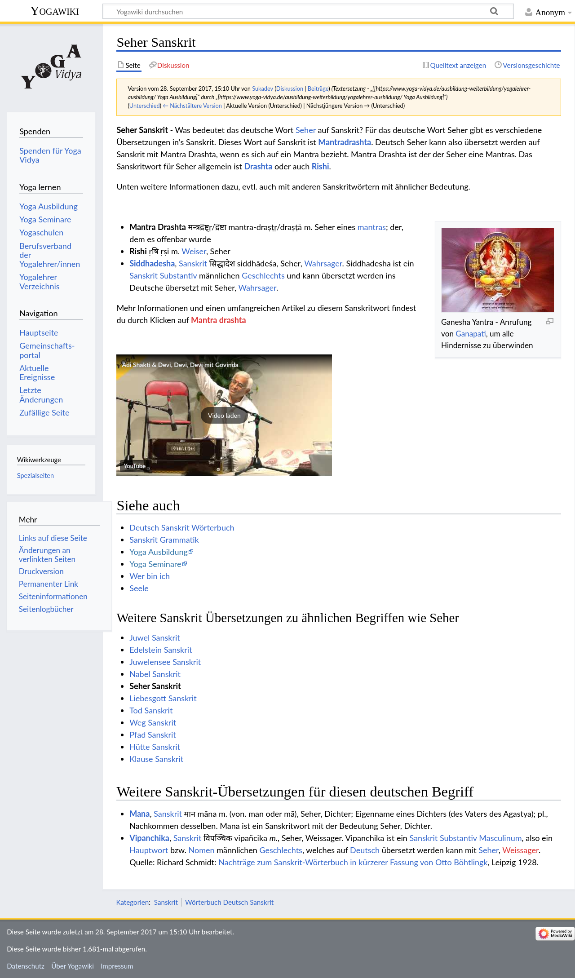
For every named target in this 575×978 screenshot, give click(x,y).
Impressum (117, 966)
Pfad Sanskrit (152, 734)
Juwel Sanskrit (154, 637)
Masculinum (500, 838)
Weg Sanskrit (152, 722)
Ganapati (471, 333)
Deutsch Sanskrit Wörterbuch (181, 527)
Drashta (258, 166)
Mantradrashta (344, 142)
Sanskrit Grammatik (164, 539)
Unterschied (144, 105)
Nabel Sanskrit (155, 674)
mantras (372, 227)
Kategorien (132, 902)
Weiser (193, 251)
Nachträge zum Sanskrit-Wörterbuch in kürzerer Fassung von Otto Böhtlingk (352, 862)
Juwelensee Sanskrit (165, 662)
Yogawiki (54, 11)
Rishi (320, 166)
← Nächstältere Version (192, 105)
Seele (138, 588)
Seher (306, 130)
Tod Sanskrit (150, 710)
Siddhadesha (152, 263)
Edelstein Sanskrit (160, 650)
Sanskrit (193, 263)
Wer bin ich (149, 576)
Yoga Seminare (155, 564)
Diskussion (289, 88)
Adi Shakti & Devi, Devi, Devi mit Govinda (180, 364)
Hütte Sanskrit (154, 747)
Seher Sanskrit (155, 686)
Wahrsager (323, 263)
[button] (224, 415)
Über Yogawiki (72, 966)
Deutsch (365, 850)
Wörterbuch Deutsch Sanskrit (229, 902)
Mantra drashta (218, 320)
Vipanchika (149, 838)
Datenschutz (25, 966)
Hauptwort (148, 850)
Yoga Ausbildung (158, 552)
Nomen (202, 850)
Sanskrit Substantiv (163, 275)
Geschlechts (263, 275)
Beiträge (318, 88)
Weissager (520, 850)
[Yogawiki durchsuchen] (308, 11)
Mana (139, 814)
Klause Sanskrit (156, 759)
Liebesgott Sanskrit (162, 698)
